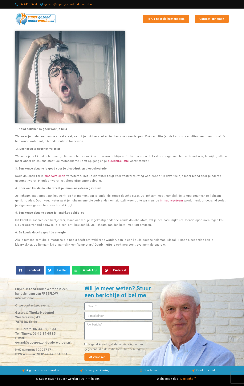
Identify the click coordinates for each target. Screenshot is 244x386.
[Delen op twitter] (58, 270)
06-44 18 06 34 (44, 329)
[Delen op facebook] (30, 270)
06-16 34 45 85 (44, 333)
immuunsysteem (172, 200)
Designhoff (188, 378)
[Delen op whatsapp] (86, 270)
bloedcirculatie (118, 161)
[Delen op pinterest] (115, 270)
